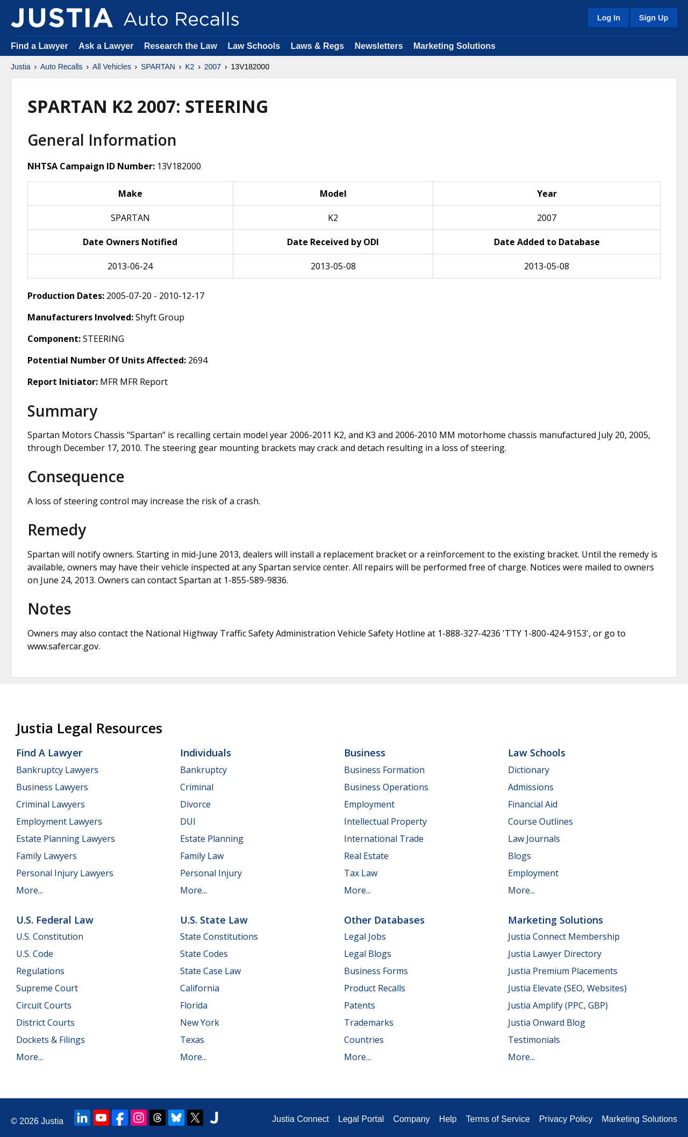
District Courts (45, 1022)
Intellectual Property (385, 821)
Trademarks (368, 1022)
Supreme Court (47, 988)
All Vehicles (111, 66)
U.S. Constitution (49, 936)
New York (199, 1022)
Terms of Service (498, 1119)
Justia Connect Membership (564, 936)
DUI (188, 821)
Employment (369, 804)
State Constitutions (219, 936)
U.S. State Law (214, 919)
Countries (364, 1040)
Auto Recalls (61, 66)
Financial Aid (532, 804)
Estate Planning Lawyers (65, 839)
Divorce (195, 804)
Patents (359, 1005)
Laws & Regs (318, 46)
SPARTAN (158, 66)
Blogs (519, 856)
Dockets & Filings (50, 1040)
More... (29, 890)
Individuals (205, 752)
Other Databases (384, 919)
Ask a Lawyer (107, 46)
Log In (608, 17)
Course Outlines (540, 821)
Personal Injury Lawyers (64, 873)
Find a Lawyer (39, 46)
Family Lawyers (46, 856)
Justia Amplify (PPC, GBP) (558, 1005)
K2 (189, 66)
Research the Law (180, 46)
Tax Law (360, 873)
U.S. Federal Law (55, 919)
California (199, 988)
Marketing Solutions (454, 46)
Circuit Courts (43, 1005)
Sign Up (653, 17)
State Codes (204, 954)
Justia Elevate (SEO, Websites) (567, 988)
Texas (192, 1040)
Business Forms (376, 971)
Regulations (40, 971)
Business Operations (386, 787)
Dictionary (528, 770)
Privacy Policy (566, 1119)
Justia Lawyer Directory (554, 954)
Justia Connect (300, 1119)
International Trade (384, 839)
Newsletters (379, 46)
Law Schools (253, 46)
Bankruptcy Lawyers (57, 770)
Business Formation (384, 770)
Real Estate (366, 856)
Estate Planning (211, 839)
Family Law (202, 856)
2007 (212, 66)
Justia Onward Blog (546, 1022)
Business (364, 752)
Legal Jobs (365, 936)
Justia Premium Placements (563, 971)
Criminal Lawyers (50, 804)
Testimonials (534, 1040)
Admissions (531, 787)
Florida (193, 1005)
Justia (21, 66)
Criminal (196, 787)
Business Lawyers (52, 787)
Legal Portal (361, 1119)
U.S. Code (34, 954)
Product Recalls (374, 988)
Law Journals (534, 839)
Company (411, 1119)
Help (448, 1119)
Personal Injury (211, 873)
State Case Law (210, 971)
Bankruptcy (203, 770)
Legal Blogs (367, 954)
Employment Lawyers (59, 821)
